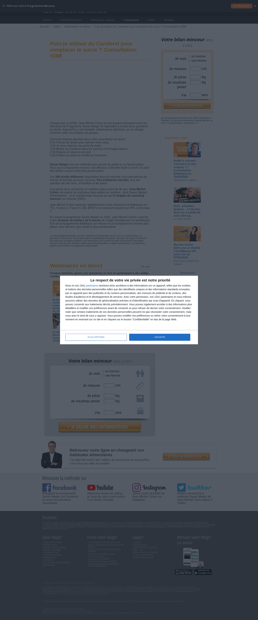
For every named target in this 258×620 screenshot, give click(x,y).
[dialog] (129, 310)
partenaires (92, 285)
